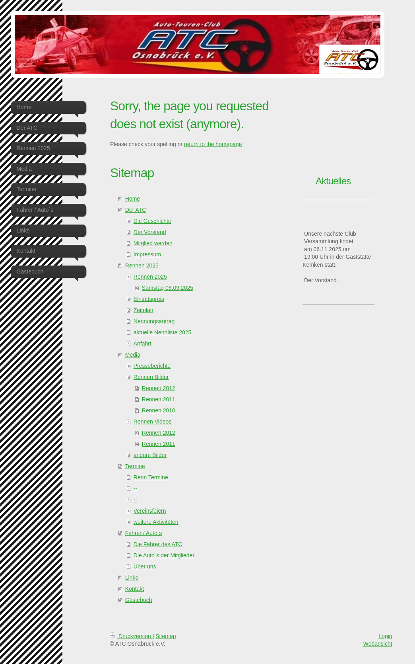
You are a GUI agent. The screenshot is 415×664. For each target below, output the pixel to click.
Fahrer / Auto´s (143, 533)
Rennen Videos (152, 421)
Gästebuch (138, 600)
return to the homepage (213, 144)
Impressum (147, 254)
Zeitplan (143, 310)
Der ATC (135, 210)
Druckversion (131, 636)
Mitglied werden (153, 243)
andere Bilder (150, 455)
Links (131, 577)
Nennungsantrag (154, 321)
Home (132, 198)
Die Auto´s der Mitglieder (164, 555)
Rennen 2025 (142, 265)
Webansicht (377, 644)
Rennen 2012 (158, 388)
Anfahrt (142, 343)
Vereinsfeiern (150, 511)
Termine (135, 466)
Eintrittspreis (149, 299)
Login (385, 636)
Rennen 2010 (158, 410)
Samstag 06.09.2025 (167, 288)
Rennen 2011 (158, 399)
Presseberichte (152, 366)
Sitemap (165, 636)
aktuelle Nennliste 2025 (163, 332)
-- (135, 488)
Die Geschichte (152, 221)
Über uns (145, 566)
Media (132, 355)
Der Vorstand (150, 232)
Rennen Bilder (151, 377)
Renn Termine (151, 477)
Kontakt (134, 589)
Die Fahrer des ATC (158, 544)
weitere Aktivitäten (156, 522)
